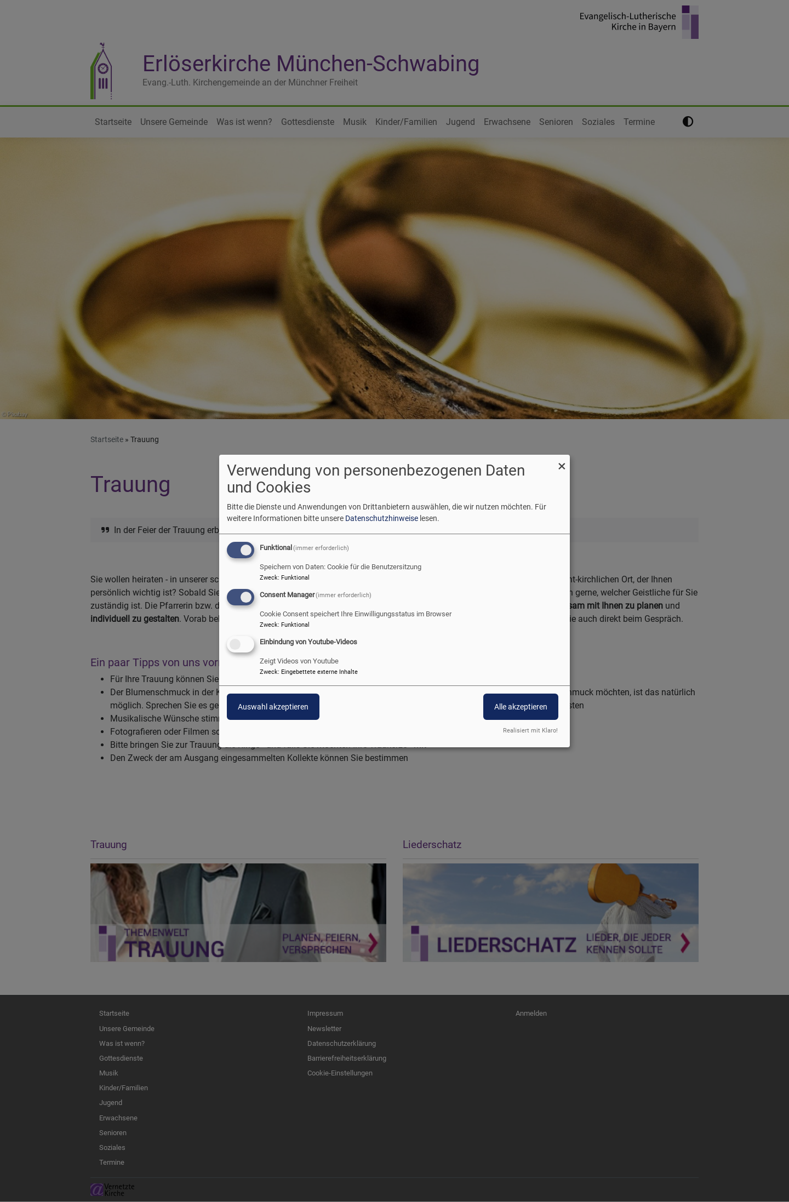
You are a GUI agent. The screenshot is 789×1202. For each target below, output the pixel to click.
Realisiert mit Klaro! (530, 730)
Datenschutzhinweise (381, 518)
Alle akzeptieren (520, 706)
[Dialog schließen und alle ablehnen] (561, 461)
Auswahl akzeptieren (273, 706)
